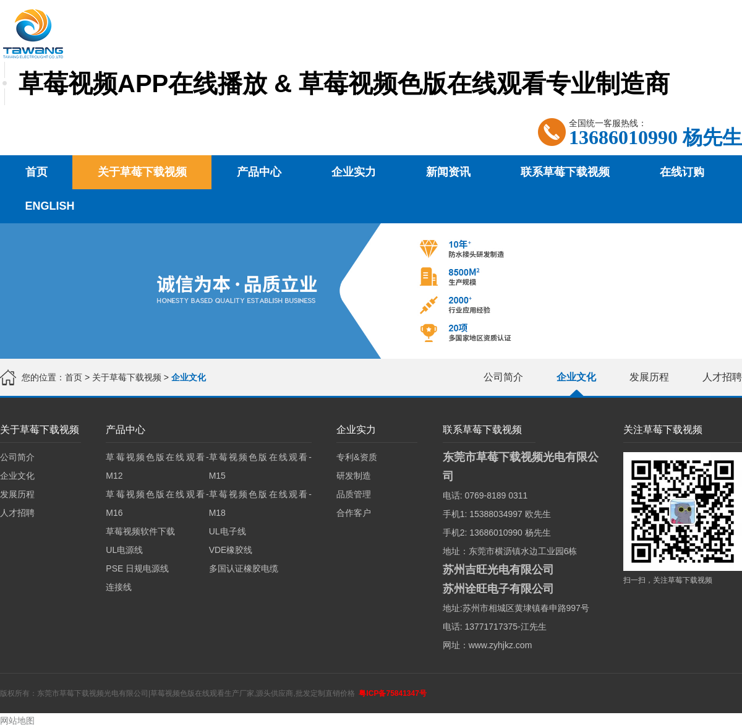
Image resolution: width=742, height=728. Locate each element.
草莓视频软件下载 (140, 531)
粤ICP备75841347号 (392, 693)
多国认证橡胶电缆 (243, 568)
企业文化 (576, 377)
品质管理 (353, 494)
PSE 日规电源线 (137, 568)
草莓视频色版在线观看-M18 (260, 503)
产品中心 (259, 172)
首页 (36, 172)
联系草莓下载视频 (565, 172)
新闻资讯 (448, 172)
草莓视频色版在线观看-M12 (157, 466)
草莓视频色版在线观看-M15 (260, 466)
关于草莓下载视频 (142, 172)
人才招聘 (722, 377)
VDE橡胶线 (231, 550)
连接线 (119, 587)
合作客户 (353, 513)
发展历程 (649, 377)
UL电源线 (124, 550)
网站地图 (17, 721)
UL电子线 (227, 531)
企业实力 (353, 172)
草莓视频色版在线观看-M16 (157, 503)
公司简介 (503, 377)
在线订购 (682, 172)
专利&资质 (356, 457)
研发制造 (353, 476)
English (50, 206)
